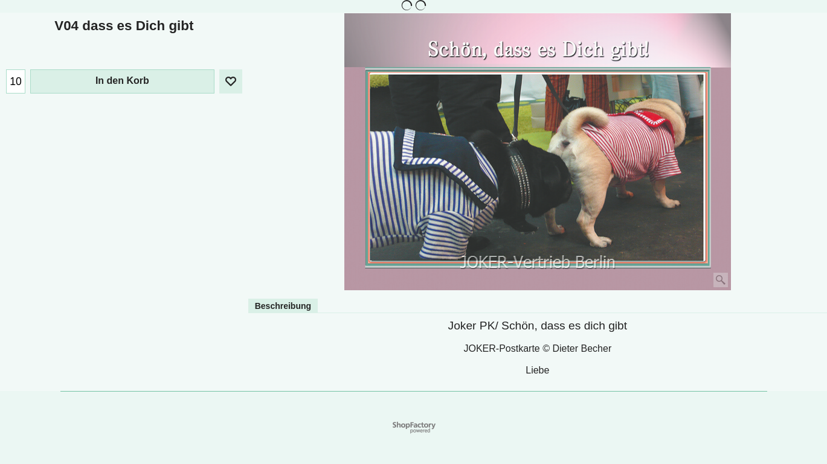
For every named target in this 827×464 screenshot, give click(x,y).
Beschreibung (283, 306)
